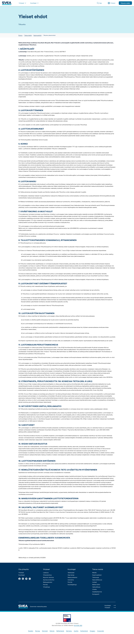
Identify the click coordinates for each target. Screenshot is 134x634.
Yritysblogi (46, 587)
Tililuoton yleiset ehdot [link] (49, 35)
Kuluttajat (21, 575)
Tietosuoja (95, 577)
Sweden (30, 631)
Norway (37, 631)
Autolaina (71, 580)
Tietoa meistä (28, 35)
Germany (69, 631)
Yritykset (21, 572)
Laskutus (46, 572)
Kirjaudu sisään (125, 3)
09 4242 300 (78, 625)
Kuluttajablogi (72, 584)
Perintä (45, 584)
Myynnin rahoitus (48, 577)
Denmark (45, 631)
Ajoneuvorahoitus (48, 580)
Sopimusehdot (37, 35)
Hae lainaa (71, 575)
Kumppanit (95, 594)
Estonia (52, 631)
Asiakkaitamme (97, 592)
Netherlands (60, 631)
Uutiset (94, 582)
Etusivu (20, 35)
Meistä (94, 572)
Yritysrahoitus (47, 575)
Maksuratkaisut (72, 577)
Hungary (92, 631)
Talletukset (71, 572)
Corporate (100, 631)
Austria (76, 631)
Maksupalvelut (47, 582)
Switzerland (84, 631)
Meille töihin (96, 584)
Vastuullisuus (96, 587)
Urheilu (94, 589)
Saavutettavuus (97, 580)
